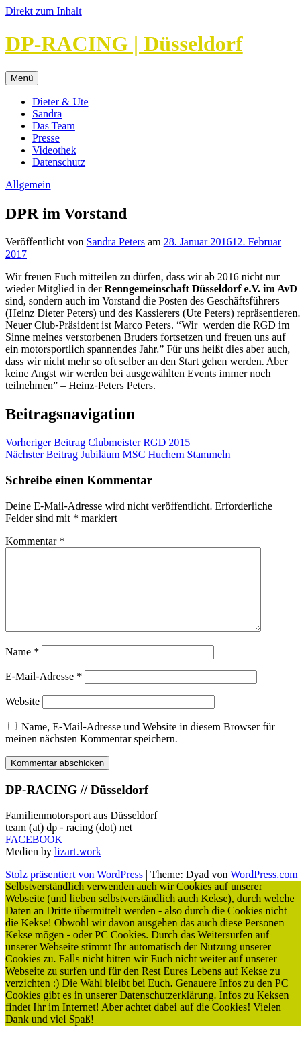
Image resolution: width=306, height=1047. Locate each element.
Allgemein (28, 184)
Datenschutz (58, 162)
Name (22, 667)
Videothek (54, 150)
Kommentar (34, 541)
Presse (46, 138)
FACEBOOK (33, 855)
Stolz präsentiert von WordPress (74, 890)
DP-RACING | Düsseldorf (124, 44)
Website (22, 717)
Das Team (53, 125)
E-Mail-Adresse (43, 692)
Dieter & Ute (60, 101)
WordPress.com (263, 890)
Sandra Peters (116, 241)
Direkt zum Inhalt (43, 11)
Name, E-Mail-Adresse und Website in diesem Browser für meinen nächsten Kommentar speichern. (140, 749)
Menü (22, 78)
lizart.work (77, 867)
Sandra (47, 113)
